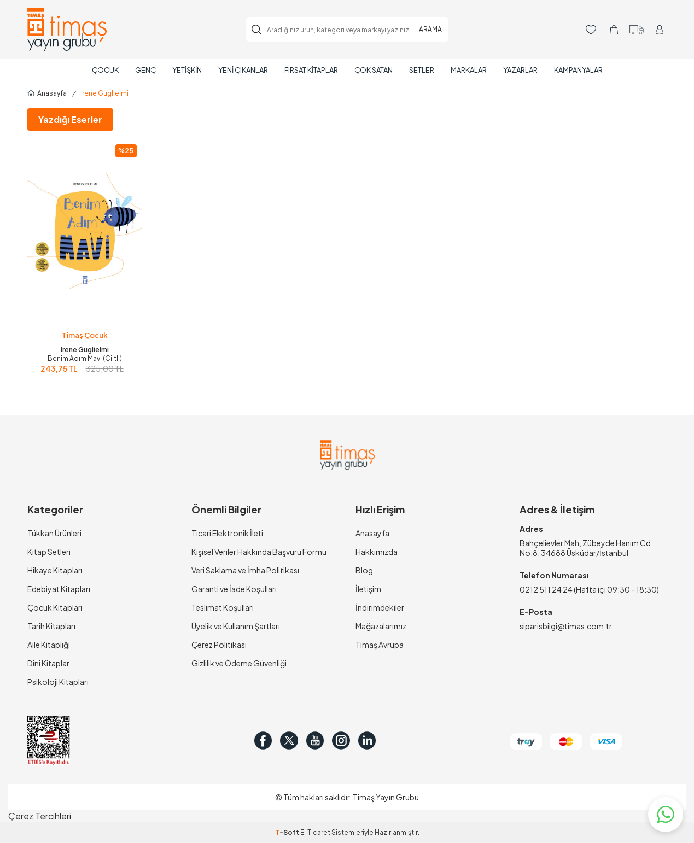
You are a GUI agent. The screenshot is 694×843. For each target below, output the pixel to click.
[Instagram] (355, 740)
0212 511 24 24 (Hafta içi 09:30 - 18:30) (589, 589)
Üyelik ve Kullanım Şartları (235, 626)
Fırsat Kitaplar (311, 70)
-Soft (287, 832)
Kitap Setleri (49, 552)
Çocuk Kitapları (55, 607)
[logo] (67, 29)
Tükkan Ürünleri (54, 533)
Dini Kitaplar (48, 663)
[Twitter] (295, 740)
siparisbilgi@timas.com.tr (566, 626)
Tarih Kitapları (51, 626)
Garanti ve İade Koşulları (234, 589)
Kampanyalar (578, 70)
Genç (145, 70)
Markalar (469, 70)
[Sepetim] (613, 29)
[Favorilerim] (591, 29)
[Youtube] (325, 740)
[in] (385, 740)
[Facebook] (265, 740)
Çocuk (105, 70)
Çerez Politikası (219, 644)
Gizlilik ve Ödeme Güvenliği (239, 663)
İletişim (368, 589)
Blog (364, 570)
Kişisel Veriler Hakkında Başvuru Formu (258, 552)
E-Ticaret (315, 832)
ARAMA (430, 29)
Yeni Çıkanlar (243, 70)
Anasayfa (47, 93)
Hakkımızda (376, 552)
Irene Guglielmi (85, 350)
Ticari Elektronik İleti (227, 533)
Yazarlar (520, 70)
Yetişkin (187, 70)
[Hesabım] (659, 29)
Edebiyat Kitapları (58, 589)
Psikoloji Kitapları (58, 682)
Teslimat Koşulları (222, 607)
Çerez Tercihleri (39, 816)
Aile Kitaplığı (48, 644)
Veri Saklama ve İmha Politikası (245, 570)
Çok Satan (373, 70)
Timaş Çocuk (85, 335)
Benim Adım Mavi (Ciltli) (85, 358)
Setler (421, 70)
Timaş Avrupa (379, 644)
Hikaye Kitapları (55, 570)
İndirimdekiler (379, 607)
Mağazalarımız (380, 626)
